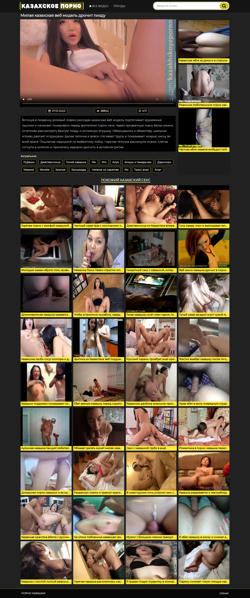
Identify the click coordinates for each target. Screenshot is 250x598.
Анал (157, 169)
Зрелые (60, 169)
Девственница (50, 162)
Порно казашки (33, 593)
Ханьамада (78, 169)
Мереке (28, 169)
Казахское (51, 6)
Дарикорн (164, 162)
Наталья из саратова (105, 169)
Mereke (45, 169)
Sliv (94, 162)
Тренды (119, 6)
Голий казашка (76, 162)
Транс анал (141, 169)
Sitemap (224, 593)
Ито (104, 162)
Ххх (126, 169)
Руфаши (29, 162)
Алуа (115, 162)
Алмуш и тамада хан (137, 162)
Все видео (98, 6)
